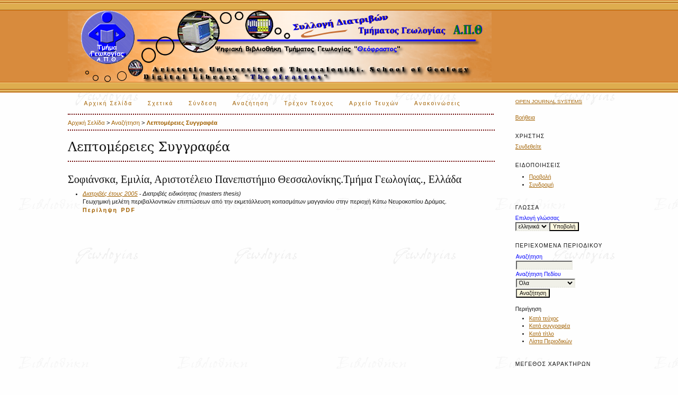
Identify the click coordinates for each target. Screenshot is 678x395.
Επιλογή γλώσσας (537, 218)
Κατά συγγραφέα (549, 326)
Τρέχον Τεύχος (309, 103)
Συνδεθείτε (528, 147)
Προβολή (540, 177)
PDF (128, 210)
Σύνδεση (203, 103)
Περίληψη (100, 210)
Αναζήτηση (251, 103)
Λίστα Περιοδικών (550, 341)
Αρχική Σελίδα (108, 103)
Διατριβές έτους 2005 (110, 193)
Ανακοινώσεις (437, 103)
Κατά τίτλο (541, 334)
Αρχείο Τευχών (374, 103)
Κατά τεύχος (544, 318)
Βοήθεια (525, 118)
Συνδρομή (541, 185)
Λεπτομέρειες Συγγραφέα (182, 123)
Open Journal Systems (548, 101)
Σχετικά (161, 103)
